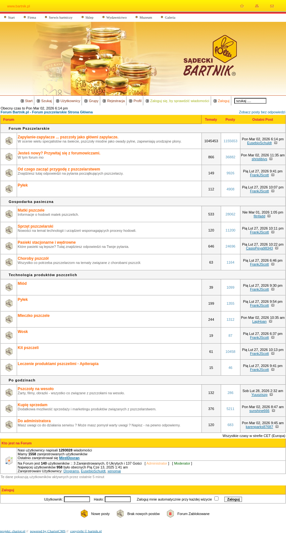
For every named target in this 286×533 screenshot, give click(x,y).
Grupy (93, 101)
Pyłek (23, 185)
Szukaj (46, 101)
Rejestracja (116, 101)
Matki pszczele (31, 210)
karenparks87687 (259, 427)
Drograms (71, 471)
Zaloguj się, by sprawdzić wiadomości (179, 101)
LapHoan (259, 321)
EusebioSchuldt (259, 143)
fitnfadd (259, 216)
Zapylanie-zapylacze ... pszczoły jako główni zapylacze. (68, 137)
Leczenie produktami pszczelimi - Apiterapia (58, 364)
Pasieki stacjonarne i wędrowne (47, 242)
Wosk (23, 331)
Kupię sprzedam (33, 405)
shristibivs (259, 159)
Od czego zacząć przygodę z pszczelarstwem (59, 169)
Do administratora (34, 421)
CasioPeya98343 (259, 248)
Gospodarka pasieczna (31, 202)
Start (11, 17)
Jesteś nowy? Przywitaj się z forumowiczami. (59, 153)
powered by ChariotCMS (48, 531)
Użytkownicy (70, 101)
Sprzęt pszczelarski (35, 226)
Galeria (170, 17)
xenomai (114, 471)
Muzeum (145, 17)
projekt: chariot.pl (12, 531)
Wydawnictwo (116, 17)
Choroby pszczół (33, 258)
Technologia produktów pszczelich (43, 275)
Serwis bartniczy (61, 17)
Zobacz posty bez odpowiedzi (262, 112)
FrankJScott (259, 175)
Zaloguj (223, 101)
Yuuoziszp (259, 395)
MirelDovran (69, 458)
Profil (137, 101)
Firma (32, 17)
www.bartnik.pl (18, 6)
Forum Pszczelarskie (29, 128)
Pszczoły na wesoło (36, 389)
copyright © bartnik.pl (86, 531)
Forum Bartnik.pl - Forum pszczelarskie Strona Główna (47, 112)
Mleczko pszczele (33, 315)
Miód (22, 283)
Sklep (89, 17)
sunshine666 (259, 411)
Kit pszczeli (28, 347)
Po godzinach (22, 380)
